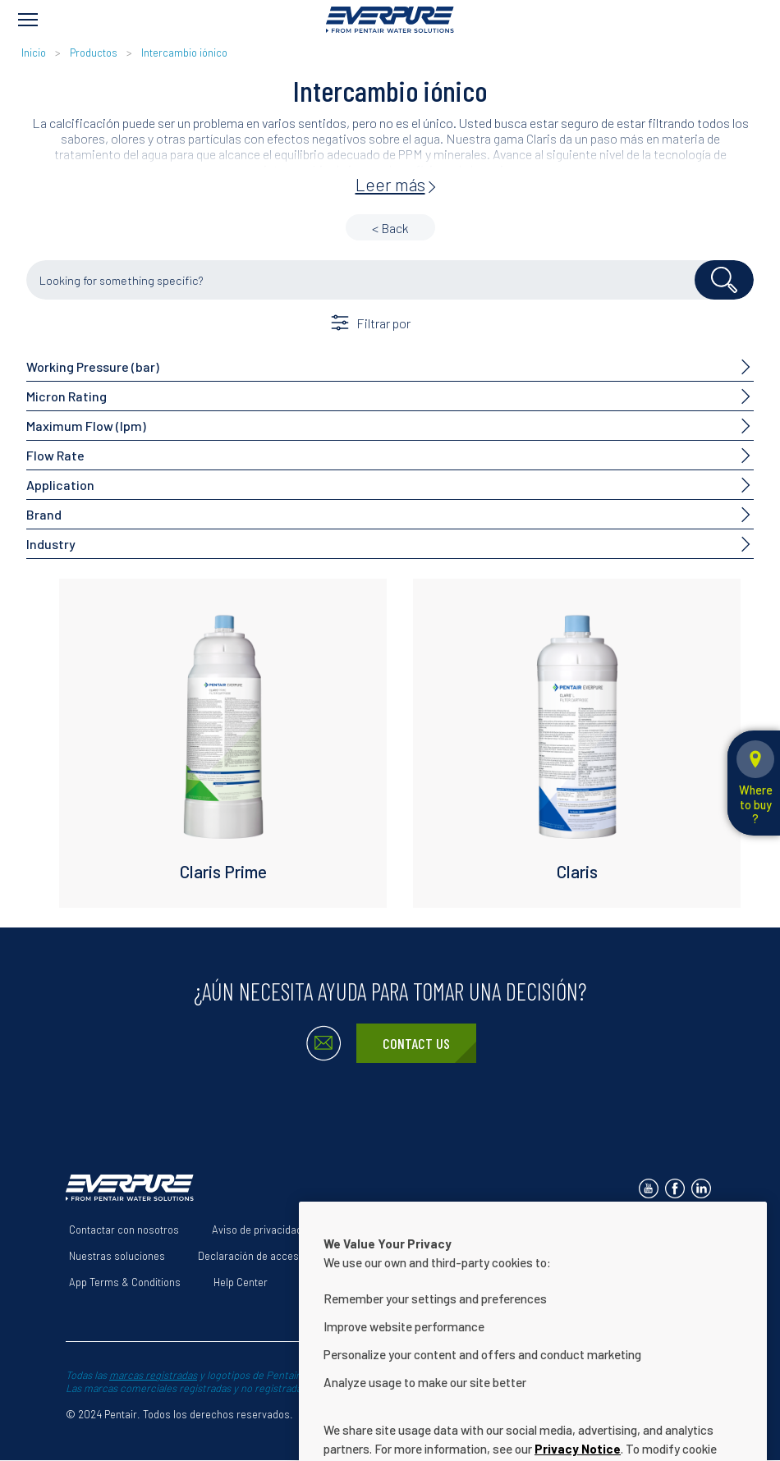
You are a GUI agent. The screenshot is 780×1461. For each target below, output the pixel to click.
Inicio (34, 52)
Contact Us (416, 1043)
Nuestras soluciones (117, 1255)
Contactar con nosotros (124, 1229)
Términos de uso (373, 1229)
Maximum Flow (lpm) (86, 425)
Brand (44, 514)
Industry (51, 544)
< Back (390, 228)
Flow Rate (55, 455)
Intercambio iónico (184, 52)
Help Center (240, 1282)
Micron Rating (66, 396)
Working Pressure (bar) (92, 366)
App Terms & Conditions (125, 1282)
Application (60, 484)
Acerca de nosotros (491, 1229)
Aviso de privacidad (257, 1229)
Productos (93, 52)
